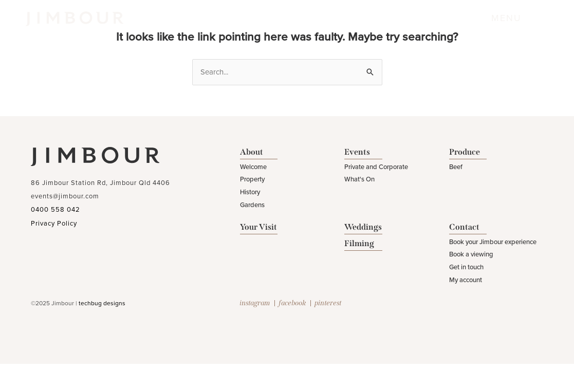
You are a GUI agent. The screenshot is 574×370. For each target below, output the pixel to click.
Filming (359, 243)
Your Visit (258, 227)
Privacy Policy (54, 223)
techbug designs (102, 303)
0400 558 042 (55, 210)
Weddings (363, 227)
